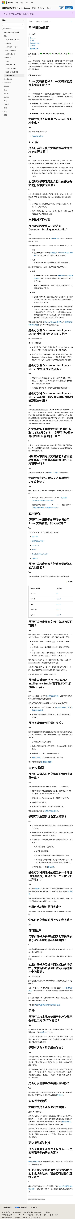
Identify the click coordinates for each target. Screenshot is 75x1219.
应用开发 (32, 46)
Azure (30, 22)
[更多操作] (71, 21)
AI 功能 (32, 40)
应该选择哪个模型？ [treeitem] (11, 47)
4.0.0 (58, 599)
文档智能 (45, 22)
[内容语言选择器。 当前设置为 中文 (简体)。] (7, 1207)
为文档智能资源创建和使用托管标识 (47, 1005)
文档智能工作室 (35, 43)
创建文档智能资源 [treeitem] (10, 50)
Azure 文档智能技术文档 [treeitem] (11, 32)
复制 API (37, 888)
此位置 (42, 1032)
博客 (45, 1215)
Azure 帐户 (54, 238)
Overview (33, 38)
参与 (51, 1215)
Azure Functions (37, 136)
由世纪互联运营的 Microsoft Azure (12, 1215)
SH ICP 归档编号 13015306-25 (11, 1212)
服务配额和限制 (46, 762)
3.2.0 (58, 615)
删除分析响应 (66, 1121)
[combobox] (13, 24)
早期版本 (38, 1215)
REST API (35, 537)
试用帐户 (69, 8)
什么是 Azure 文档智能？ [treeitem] (13, 40)
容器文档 (60, 1095)
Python (34, 558)
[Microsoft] (3, 2)
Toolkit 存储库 (54, 472)
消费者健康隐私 (6, 1218)
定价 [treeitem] (6, 61)
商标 (24, 1218)
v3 (57, 594)
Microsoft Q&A (33, 1162)
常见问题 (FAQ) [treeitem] (10, 75)
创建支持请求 (37, 758)
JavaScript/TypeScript (39, 554)
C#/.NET (35, 545)
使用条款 (17, 1218)
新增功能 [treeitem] (8, 43)
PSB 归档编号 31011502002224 (33, 1212)
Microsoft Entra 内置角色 (53, 322)
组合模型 (51, 867)
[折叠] (24, 20)
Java (33, 549)
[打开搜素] (71, 2)
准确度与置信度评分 (51, 811)
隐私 (47, 1212)
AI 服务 (37, 22)
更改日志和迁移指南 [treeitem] (11, 72)
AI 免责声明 (29, 1215)
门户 (61, 8)
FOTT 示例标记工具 (63, 707)
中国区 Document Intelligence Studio (44, 507)
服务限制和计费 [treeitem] (10, 65)
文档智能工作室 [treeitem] (10, 54)
